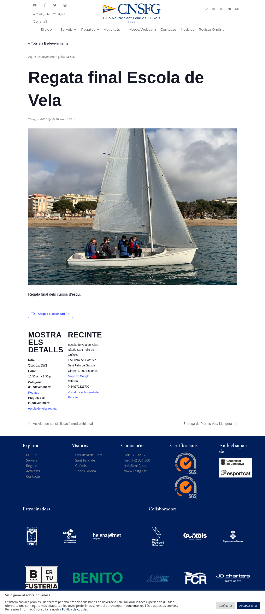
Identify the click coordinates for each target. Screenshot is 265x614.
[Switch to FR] (229, 8)
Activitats (112, 29)
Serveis (66, 29)
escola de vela (37, 408)
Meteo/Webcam (142, 29)
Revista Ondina (211, 29)
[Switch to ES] (213, 8)
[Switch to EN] (221, 8)
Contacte (168, 29)
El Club (31, 455)
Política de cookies (75, 609)
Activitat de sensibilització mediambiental (62, 423)
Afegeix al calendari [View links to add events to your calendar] (51, 313)
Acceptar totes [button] (248, 605)
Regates (88, 29)
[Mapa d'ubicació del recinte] (129, 353)
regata (52, 408)
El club (46, 29)
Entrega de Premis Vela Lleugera (208, 423)
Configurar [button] (225, 605)
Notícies (187, 29)
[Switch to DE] (237, 8)
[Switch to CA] (206, 8)
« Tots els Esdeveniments (48, 43)
